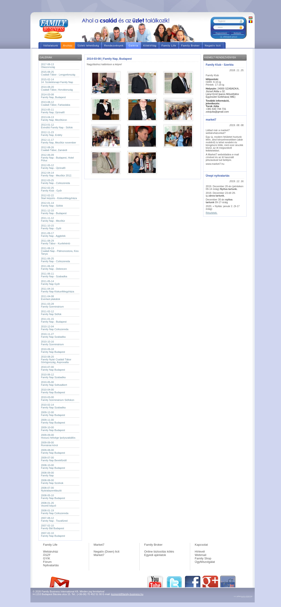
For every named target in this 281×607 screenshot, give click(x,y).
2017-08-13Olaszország (48, 65)
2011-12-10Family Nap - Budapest (54, 212)
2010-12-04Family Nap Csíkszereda (54, 328)
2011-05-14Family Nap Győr (50, 282)
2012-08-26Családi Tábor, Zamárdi (54, 148)
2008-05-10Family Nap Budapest (53, 496)
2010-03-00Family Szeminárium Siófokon (57, 398)
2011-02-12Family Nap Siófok (51, 313)
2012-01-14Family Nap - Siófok (52, 204)
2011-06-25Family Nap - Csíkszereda (55, 260)
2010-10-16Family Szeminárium (52, 343)
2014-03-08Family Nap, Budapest (53, 96)
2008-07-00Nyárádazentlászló (51, 489)
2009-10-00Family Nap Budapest (53, 429)
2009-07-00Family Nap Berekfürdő (54, 459)
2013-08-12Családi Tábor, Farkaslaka (55, 103)
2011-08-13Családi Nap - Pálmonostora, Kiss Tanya (59, 251)
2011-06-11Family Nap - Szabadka (54, 275)
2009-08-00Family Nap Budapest (53, 451)
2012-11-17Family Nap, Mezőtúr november (58, 141)
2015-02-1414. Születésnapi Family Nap (57, 81)
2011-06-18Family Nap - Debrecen (54, 267)
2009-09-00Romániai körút (49, 444)
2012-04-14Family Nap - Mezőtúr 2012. (56, 174)
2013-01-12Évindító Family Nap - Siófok (57, 126)
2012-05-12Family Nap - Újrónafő (53, 166)
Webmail (200, 555)
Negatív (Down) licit (106, 551)
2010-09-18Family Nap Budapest (53, 350)
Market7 (99, 544)
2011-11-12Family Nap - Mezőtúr (53, 219)
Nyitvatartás (51, 565)
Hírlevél (200, 551)
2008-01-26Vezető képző (48, 504)
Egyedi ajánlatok (155, 555)
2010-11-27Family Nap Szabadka (53, 335)
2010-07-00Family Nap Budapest (53, 368)
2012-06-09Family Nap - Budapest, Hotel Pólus (57, 158)
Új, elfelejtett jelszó (228, 37)
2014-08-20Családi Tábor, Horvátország (57, 88)
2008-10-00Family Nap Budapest (53, 466)
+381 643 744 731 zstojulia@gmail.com (217, 109)
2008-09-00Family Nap (47, 474)
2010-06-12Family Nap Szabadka (53, 376)
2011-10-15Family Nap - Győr (51, 227)
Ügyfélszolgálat (205, 562)
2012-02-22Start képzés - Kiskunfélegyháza (59, 197)
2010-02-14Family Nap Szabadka (53, 406)
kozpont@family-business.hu (127, 594)
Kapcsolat (201, 544)
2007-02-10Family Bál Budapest (52, 527)
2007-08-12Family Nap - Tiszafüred (54, 519)
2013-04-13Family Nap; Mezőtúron (54, 118)
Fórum (47, 562)
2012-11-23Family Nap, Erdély (51, 133)
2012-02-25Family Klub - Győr (51, 189)
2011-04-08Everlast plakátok (50, 297)
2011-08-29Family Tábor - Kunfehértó (55, 242)
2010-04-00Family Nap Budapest (53, 391)
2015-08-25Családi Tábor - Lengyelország (58, 73)
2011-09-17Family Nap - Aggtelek (53, 234)
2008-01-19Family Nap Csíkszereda (54, 512)
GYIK (46, 558)
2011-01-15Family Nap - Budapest (54, 320)
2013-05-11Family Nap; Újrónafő (53, 111)
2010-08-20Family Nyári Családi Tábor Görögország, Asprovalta (56, 359)
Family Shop (203, 558)
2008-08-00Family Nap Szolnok (52, 481)
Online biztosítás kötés (159, 551)
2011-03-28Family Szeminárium (52, 305)
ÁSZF (47, 555)
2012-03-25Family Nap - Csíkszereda (55, 181)
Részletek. (211, 212)
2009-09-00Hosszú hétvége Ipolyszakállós (58, 436)
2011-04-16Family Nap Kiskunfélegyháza (57, 290)
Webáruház (50, 551)
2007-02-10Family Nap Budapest (53, 534)
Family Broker (153, 544)
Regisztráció (221, 33)
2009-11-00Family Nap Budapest (53, 421)
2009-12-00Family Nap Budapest (53, 413)
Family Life (50, 544)
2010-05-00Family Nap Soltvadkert (54, 383)
